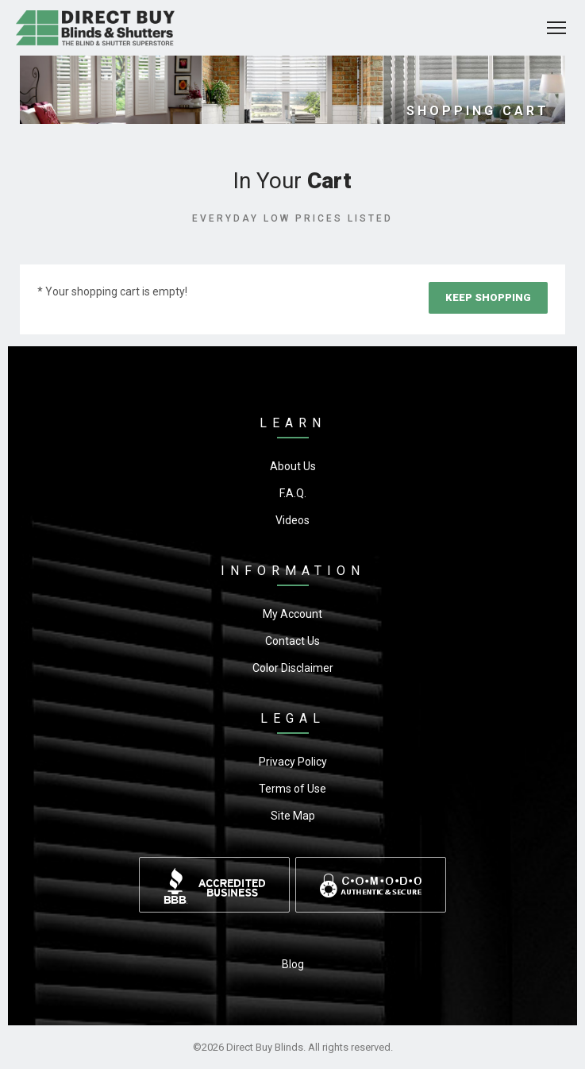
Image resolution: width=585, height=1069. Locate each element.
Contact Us (292, 641)
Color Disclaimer (292, 668)
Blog (293, 964)
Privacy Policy (293, 761)
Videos (292, 520)
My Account (292, 614)
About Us (293, 466)
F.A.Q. (292, 493)
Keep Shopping (488, 297)
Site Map (293, 815)
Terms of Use (292, 788)
